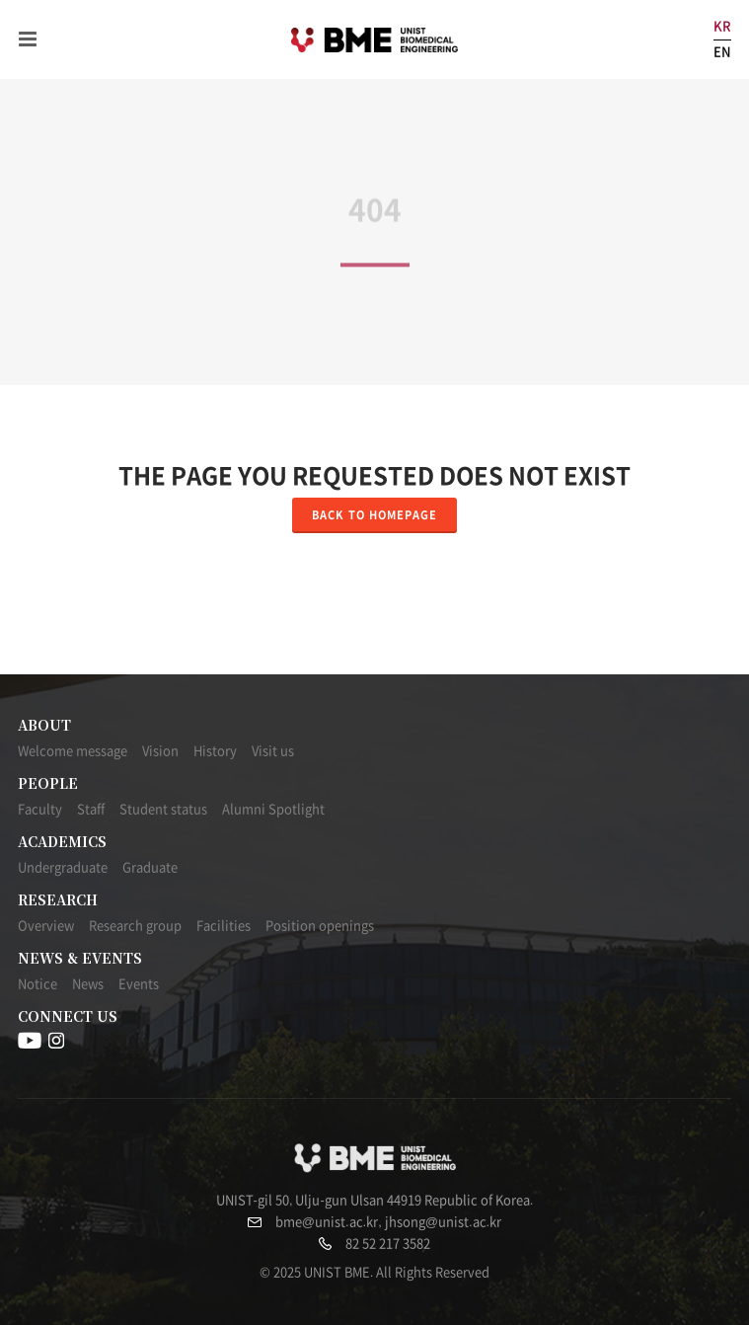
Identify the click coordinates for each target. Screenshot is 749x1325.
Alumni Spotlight (273, 809)
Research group (135, 925)
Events (138, 983)
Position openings (319, 925)
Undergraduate (63, 867)
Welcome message (72, 750)
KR (722, 26)
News (88, 983)
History (215, 750)
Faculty (40, 809)
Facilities (223, 925)
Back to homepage (374, 514)
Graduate (150, 867)
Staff (91, 809)
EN (722, 51)
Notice (37, 983)
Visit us (273, 750)
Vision (160, 750)
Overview (46, 925)
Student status (163, 809)
